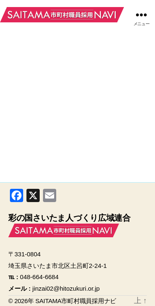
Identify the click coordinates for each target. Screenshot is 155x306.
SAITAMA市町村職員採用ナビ (62, 14)
